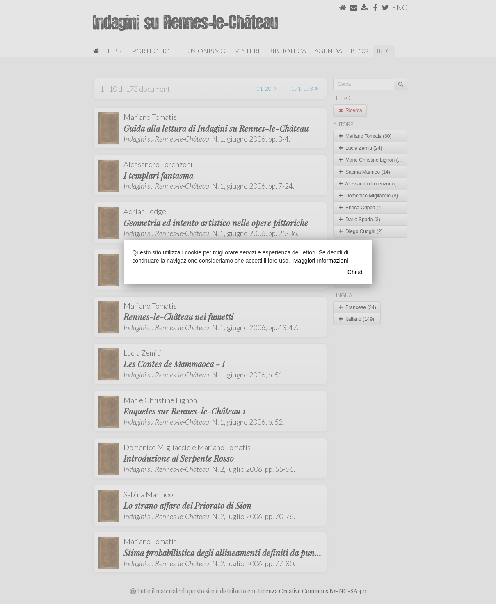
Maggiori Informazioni (320, 260)
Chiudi (355, 272)
